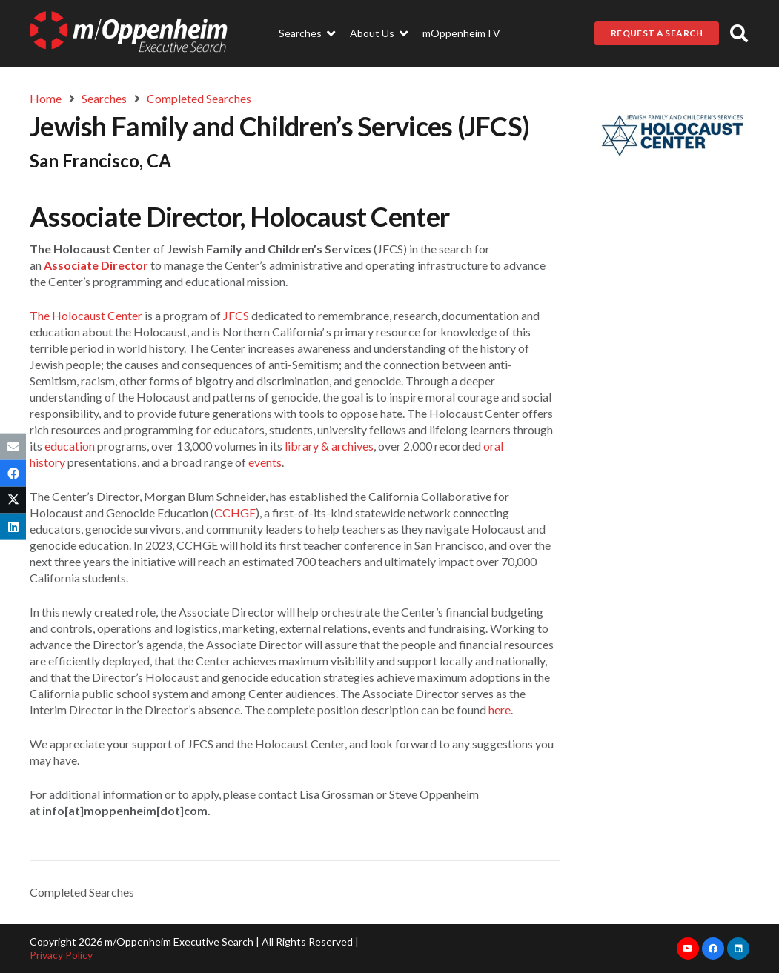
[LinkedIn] (738, 948)
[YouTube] (688, 948)
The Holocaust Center (86, 315)
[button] (738, 33)
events (265, 462)
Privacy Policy (61, 955)
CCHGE (235, 512)
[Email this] (13, 446)
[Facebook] (713, 948)
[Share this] (13, 472)
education (69, 446)
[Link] (129, 33)
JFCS (236, 315)
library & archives (329, 446)
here (499, 710)
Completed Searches (82, 892)
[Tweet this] (13, 500)
